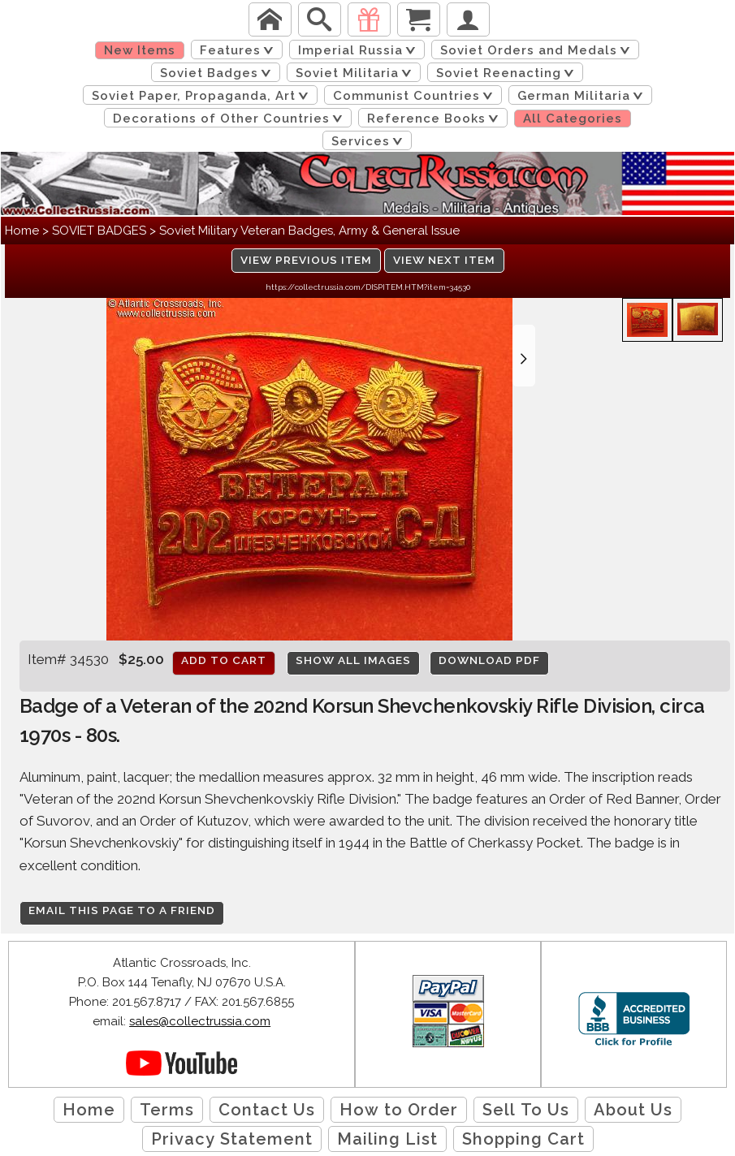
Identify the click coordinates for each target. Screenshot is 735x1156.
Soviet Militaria (356, 73)
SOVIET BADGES (99, 230)
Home (22, 230)
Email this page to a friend (121, 910)
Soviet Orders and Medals (538, 50)
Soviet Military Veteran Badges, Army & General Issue (309, 230)
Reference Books (435, 118)
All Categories (572, 118)
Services (370, 141)
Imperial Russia (360, 50)
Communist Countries (416, 95)
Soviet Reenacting (508, 73)
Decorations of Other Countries (230, 118)
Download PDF (489, 659)
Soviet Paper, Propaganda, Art (203, 95)
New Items (139, 50)
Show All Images (353, 659)
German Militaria (583, 95)
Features (239, 50)
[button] (523, 355)
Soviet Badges (218, 73)
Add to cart (223, 659)
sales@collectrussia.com (199, 1021)
